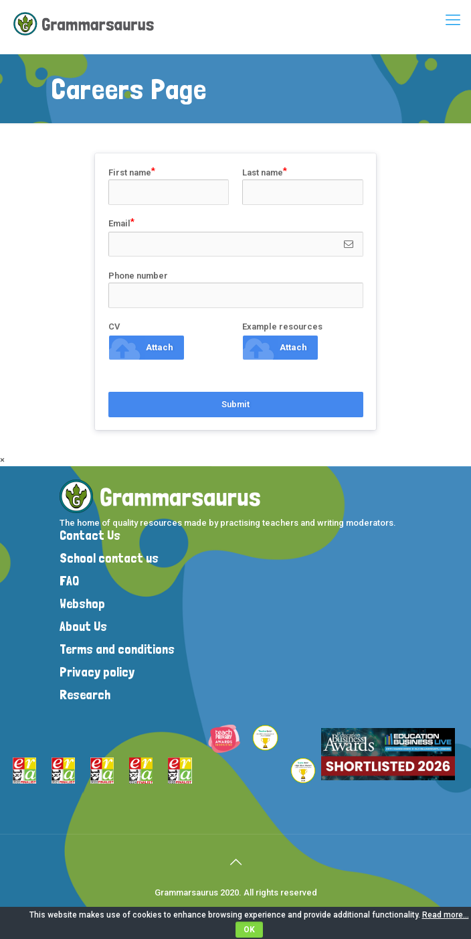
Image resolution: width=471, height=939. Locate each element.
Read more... (445, 915)
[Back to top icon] (235, 862)
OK (249, 929)
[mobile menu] (453, 20)
